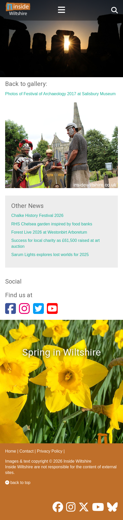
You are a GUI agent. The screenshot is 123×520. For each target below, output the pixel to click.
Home (10, 451)
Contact (26, 451)
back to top (17, 482)
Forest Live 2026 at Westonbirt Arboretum (49, 232)
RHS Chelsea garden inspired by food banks (51, 224)
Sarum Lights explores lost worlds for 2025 (50, 254)
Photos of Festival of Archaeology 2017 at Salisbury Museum (60, 94)
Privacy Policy (50, 451)
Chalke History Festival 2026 (37, 215)
